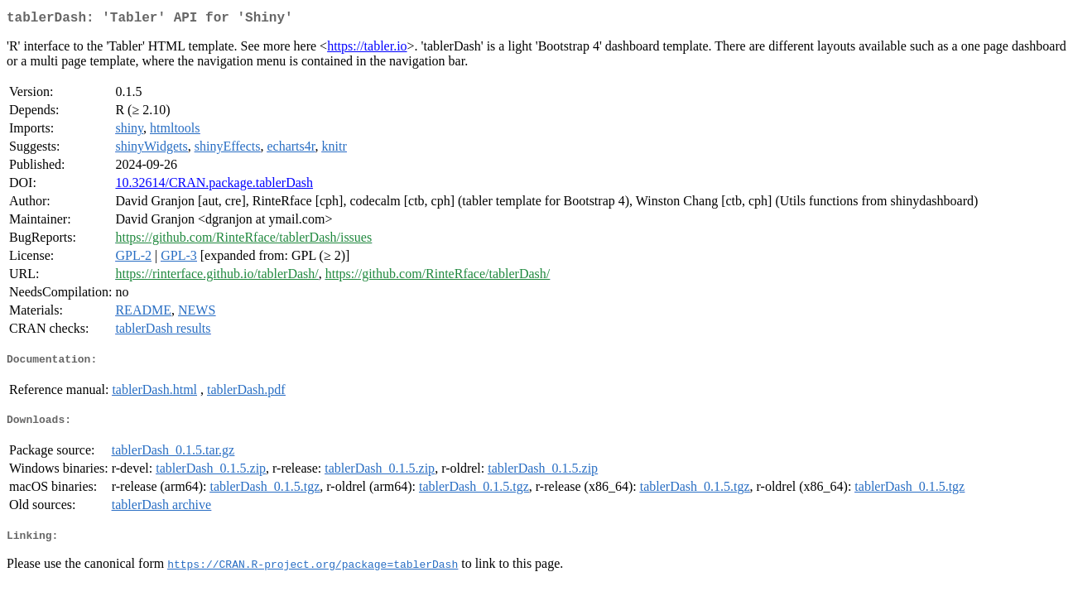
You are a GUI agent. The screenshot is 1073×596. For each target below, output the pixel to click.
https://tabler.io (367, 49)
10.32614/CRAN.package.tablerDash (214, 186)
